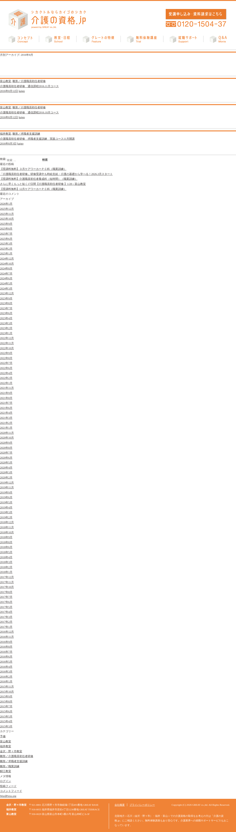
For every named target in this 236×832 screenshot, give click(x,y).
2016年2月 (6, 676)
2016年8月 (6, 646)
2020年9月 (6, 442)
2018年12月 (7, 522)
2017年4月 (6, 612)
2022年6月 (6, 368)
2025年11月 (7, 213)
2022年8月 (6, 358)
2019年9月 (6, 492)
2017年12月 (7, 577)
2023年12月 (7, 293)
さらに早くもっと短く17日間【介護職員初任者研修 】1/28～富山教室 (43, 184)
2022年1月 (6, 383)
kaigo (22, 91)
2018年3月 (6, 562)
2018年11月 (7, 527)
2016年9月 (6, 641)
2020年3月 (6, 472)
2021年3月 (6, 417)
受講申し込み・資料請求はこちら (195, 14)
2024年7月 (6, 273)
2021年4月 (6, 412)
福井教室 (5, 133)
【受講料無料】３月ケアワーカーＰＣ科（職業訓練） (33, 169)
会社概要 (120, 804)
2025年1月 (6, 253)
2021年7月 (6, 402)
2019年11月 (7, 487)
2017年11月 (7, 582)
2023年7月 (6, 308)
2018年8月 (6, 542)
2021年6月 (6, 408)
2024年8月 (6, 268)
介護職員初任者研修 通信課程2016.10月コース (29, 112)
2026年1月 (6, 203)
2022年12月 (7, 338)
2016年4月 (6, 666)
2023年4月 (6, 318)
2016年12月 (7, 631)
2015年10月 (7, 691)
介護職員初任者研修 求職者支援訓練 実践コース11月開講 (37, 138)
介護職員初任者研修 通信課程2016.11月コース (29, 86)
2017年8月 (6, 592)
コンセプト (20, 40)
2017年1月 (6, 626)
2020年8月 (6, 447)
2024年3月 (6, 288)
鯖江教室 (5, 771)
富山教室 (5, 81)
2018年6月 (6, 547)
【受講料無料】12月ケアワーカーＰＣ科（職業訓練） (33, 189)
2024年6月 (6, 278)
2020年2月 (6, 477)
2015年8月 (6, 701)
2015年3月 (6, 726)
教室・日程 (57, 40)
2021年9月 (6, 393)
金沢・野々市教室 (11, 751)
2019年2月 (6, 517)
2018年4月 (6, 557)
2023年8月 (6, 303)
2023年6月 (6, 313)
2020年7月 (6, 452)
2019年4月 (6, 507)
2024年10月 (7, 263)
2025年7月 (6, 233)
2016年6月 (6, 656)
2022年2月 (6, 378)
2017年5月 (6, 607)
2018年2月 (6, 567)
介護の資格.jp (47, 19)
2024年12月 (7, 258)
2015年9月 (6, 696)
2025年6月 (6, 238)
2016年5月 (6, 661)
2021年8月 (6, 398)
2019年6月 (6, 497)
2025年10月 (7, 218)
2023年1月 (6, 333)
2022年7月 (6, 363)
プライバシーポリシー (142, 804)
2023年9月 (6, 298)
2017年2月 (6, 621)
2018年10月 (7, 532)
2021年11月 (7, 387)
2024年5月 (6, 283)
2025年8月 (6, 228)
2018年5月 (6, 552)
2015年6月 (6, 711)
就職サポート (183, 40)
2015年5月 (6, 716)
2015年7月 (6, 706)
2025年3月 (6, 243)
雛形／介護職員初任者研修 (29, 81)
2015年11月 (7, 686)
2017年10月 (7, 587)
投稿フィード (8, 786)
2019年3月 (6, 512)
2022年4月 (6, 373)
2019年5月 (6, 502)
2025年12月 (7, 208)
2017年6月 (6, 602)
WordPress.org (8, 796)
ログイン (5, 781)
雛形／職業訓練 (9, 766)
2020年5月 (6, 462)
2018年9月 (6, 537)
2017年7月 (6, 597)
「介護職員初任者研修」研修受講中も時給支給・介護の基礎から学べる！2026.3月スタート (56, 174)
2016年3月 (6, 671)
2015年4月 (6, 721)
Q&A (218, 40)
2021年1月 (6, 427)
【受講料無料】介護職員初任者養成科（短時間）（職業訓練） (38, 178)
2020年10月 (7, 437)
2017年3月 (6, 617)
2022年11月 (7, 343)
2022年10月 (7, 348)
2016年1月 (6, 681)
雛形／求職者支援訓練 (26, 133)
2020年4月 (6, 467)
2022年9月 (6, 353)
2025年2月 (6, 248)
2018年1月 (6, 572)
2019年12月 (7, 482)
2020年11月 (7, 432)
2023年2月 (6, 328)
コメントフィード (11, 791)
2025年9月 (6, 223)
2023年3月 (6, 323)
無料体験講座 (142, 40)
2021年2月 (6, 423)
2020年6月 (6, 457)
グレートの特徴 (98, 40)
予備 (3, 736)
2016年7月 (6, 651)
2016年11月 (7, 636)
